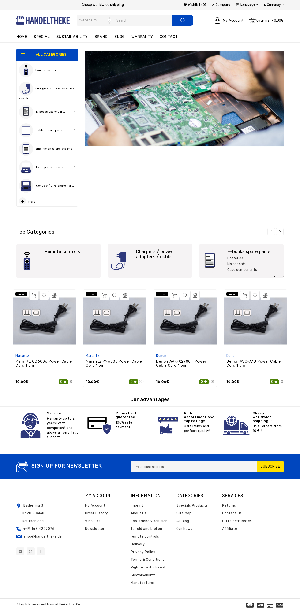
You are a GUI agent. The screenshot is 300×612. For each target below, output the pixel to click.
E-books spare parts (47, 112)
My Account (95, 506)
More (27, 200)
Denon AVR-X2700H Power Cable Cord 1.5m (181, 363)
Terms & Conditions (148, 560)
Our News (184, 529)
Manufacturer (143, 583)
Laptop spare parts (47, 167)
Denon (161, 356)
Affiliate (229, 529)
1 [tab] (178, 143)
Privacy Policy (143, 552)
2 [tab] (184, 143)
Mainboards (236, 264)
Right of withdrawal (148, 567)
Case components (242, 270)
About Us (138, 513)
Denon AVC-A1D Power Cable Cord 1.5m (253, 363)
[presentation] (271, 231)
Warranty (142, 36)
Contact (169, 36)
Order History (96, 513)
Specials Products (192, 506)
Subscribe (270, 466)
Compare (221, 5)
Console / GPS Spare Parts (47, 187)
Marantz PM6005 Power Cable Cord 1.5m (114, 363)
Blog (119, 36)
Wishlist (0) (195, 5)
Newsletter (95, 529)
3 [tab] (190, 143)
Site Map (183, 513)
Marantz (22, 356)
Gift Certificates (237, 521)
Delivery (138, 544)
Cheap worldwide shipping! (103, 5)
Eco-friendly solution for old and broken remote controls (149, 528)
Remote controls (39, 70)
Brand (101, 36)
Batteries (235, 258)
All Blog (182, 521)
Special (42, 36)
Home (21, 36)
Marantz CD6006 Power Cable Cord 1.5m (43, 363)
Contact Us (232, 513)
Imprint (137, 506)
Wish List (92, 521)
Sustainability (72, 36)
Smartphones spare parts (45, 149)
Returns (229, 506)
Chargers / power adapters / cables (47, 91)
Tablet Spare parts (47, 130)
